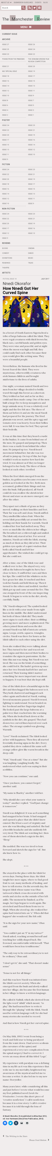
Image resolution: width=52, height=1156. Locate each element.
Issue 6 (5, 105)
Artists (6, 273)
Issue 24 (31, 49)
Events (38, 2)
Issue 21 (5, 66)
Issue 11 (31, 91)
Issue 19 (31, 71)
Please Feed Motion (37, 1140)
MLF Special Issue (9, 71)
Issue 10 (5, 96)
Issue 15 (31, 81)
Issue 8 (5, 100)
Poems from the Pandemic (13, 59)
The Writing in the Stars (16, 1136)
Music (30, 258)
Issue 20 (31, 66)
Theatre (5, 268)
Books (5, 248)
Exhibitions (7, 258)
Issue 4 (5, 110)
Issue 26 (31, 44)
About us (5, 2)
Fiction (6, 164)
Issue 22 (31, 54)
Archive (6, 39)
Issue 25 (5, 49)
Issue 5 (31, 105)
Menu (26, 27)
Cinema (31, 248)
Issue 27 (5, 44)
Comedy (5, 253)
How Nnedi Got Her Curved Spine (21, 290)
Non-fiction (8, 209)
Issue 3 (31, 110)
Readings (6, 263)
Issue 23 (5, 54)
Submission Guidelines (23, 2)
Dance (31, 253)
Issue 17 (31, 76)
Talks (30, 263)
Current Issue (9, 34)
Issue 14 (5, 86)
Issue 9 (31, 96)
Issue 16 (5, 81)
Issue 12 (5, 91)
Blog (45, 2)
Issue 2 (5, 115)
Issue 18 (5, 76)
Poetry (6, 120)
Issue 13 (31, 86)
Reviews (6, 243)
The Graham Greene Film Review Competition (38, 60)
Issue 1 (31, 115)
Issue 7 (31, 100)
